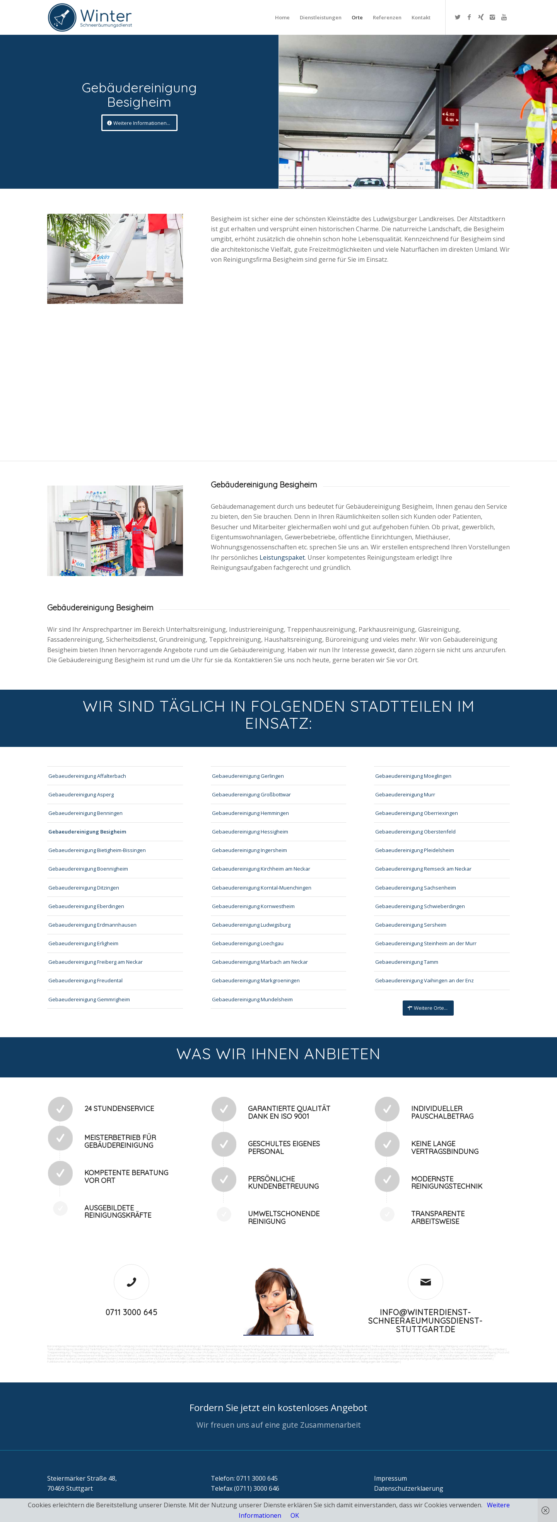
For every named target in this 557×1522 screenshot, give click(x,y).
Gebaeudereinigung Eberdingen (86, 906)
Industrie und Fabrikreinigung (154, 1346)
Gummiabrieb (359, 1349)
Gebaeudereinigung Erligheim (83, 943)
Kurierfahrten (270, 1355)
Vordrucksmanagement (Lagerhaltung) (251, 1358)
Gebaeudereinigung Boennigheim (88, 868)
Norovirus (241, 1352)
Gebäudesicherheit (456, 1358)
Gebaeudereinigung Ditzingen (83, 887)
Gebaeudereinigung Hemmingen (250, 813)
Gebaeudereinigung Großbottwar (251, 794)
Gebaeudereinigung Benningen (85, 813)
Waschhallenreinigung (199, 1349)
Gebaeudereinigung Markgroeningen (256, 980)
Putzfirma (226, 1352)
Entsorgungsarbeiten (410, 1355)
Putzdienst (211, 1352)
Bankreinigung (98, 1346)
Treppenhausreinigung (85, 1352)
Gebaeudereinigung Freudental (85, 980)
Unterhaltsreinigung (409, 1352)
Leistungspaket (282, 557)
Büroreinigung (56, 1346)
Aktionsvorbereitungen (172, 1361)
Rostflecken (497, 1349)
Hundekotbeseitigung (327, 1346)
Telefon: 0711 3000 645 (244, 1478)
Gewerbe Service (237, 1346)
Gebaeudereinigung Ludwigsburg (251, 924)
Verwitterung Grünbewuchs (469, 1349)
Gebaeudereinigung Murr (405, 794)
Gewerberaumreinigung (93, 1355)
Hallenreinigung (434, 1346)
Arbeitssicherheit (481, 1358)
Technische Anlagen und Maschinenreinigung (467, 1352)
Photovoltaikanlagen (263, 1352)
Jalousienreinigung (149, 1355)
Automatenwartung (131, 1358)
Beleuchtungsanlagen (169, 1352)
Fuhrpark (284, 1358)
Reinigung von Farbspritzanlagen (467, 1346)
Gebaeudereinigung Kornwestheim (253, 906)
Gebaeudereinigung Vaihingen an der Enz (424, 980)
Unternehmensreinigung (295, 1346)
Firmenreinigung (77, 1346)
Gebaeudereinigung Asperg (81, 794)
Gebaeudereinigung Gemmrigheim (89, 999)
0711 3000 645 (131, 1312)
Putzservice (270, 1346)
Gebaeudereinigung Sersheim (410, 924)
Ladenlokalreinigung (187, 1346)
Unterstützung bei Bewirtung (136, 1361)
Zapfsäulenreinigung (228, 1349)
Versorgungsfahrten (380, 1355)
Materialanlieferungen (350, 1355)
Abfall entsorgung (412, 1346)
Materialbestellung (304, 1358)
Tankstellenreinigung (60, 1349)
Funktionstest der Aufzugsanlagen (70, 1361)
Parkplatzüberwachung (318, 1361)
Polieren (417, 1349)
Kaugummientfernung (307, 1349)
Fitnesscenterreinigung (202, 1355)
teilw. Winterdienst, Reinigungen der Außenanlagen (367, 1361)
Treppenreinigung (58, 1352)
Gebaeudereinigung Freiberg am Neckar (95, 961)
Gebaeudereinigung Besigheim (87, 831)
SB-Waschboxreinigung (134, 1349)
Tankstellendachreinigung (167, 1349)
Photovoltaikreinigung (292, 1352)
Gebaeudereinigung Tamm (406, 961)
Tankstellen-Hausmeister (354, 1352)
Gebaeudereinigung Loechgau (248, 943)
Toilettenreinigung (213, 1346)
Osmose (430, 1352)
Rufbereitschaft (105, 1361)
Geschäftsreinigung (121, 1346)
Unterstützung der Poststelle (165, 1358)
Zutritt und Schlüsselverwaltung (239, 1355)
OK (294, 1515)
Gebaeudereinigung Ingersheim (249, 850)
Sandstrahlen (378, 1349)
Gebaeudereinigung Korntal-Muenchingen (261, 887)
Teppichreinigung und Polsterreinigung (267, 1349)
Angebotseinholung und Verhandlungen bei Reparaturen (353, 1358)
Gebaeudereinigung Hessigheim (250, 831)
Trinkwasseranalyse (384, 1346)
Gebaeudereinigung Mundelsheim (252, 999)
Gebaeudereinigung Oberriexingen (416, 813)
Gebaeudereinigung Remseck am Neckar (423, 868)
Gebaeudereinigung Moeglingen (413, 775)
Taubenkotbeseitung (356, 1346)
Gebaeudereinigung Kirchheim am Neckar (261, 868)
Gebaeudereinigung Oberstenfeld (415, 831)
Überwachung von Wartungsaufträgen (416, 1358)
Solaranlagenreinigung (321, 1352)
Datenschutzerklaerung (408, 1488)
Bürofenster (193, 1352)
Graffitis (429, 1349)
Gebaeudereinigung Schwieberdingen (420, 906)
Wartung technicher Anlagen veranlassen (308, 1355)
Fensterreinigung (174, 1355)
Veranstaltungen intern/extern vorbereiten (466, 1355)
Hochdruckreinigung (336, 1349)
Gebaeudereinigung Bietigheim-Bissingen (97, 850)
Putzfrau (255, 1346)
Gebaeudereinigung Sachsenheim (415, 887)
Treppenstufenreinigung (117, 1352)
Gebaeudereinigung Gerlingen (248, 775)
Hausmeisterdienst (122, 1355)
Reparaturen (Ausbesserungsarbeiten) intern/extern (81, 1358)
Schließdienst (197, 1361)
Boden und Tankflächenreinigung (96, 1349)
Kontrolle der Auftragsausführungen (232, 1361)
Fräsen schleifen (399, 1349)
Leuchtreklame (144, 1352)
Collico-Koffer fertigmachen (205, 1358)
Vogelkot (443, 1349)
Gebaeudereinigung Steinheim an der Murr (426, 943)
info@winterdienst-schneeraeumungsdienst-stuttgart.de (425, 1320)
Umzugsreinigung (384, 1352)
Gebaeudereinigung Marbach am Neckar (260, 961)
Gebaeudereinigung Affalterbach (87, 775)
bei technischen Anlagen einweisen (279, 1361)
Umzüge (430, 1355)
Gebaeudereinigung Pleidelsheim (414, 850)
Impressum (390, 1478)
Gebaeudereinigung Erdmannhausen (92, 924)
